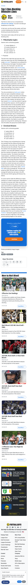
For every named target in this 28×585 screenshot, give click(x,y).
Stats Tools (18, 551)
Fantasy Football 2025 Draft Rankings (19, 482)
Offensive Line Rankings (10, 293)
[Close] (25, 572)
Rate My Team (17, 490)
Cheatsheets (4, 547)
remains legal (21, 67)
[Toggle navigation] (25, 1)
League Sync (4, 537)
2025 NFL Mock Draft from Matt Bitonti (12, 417)
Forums (17, 565)
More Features (14, 514)
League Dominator (6, 542)
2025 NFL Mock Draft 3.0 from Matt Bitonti (13, 357)
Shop (16, 558)
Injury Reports (4, 568)
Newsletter (4, 563)
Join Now (18, 1)
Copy (5, 262)
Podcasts (3, 561)
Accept (19, 581)
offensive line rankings (7, 23)
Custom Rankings (5, 544)
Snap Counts (18, 549)
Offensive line (9, 254)
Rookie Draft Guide (6, 565)
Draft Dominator (5, 540)
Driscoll (10, 101)
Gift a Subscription (20, 563)
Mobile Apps (18, 561)
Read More (21, 306)
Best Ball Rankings (20, 544)
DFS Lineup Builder (20, 537)
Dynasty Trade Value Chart (20, 540)
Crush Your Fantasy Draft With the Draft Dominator (19, 474)
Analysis (3, 254)
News (2, 558)
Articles (3, 6)
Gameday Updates (18, 505)
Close (24, 581)
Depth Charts (18, 546)
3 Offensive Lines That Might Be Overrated (12, 448)
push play (7, 62)
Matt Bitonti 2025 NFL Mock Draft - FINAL (13, 326)
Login (14, 226)
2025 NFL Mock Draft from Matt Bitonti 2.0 (12, 387)
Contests (17, 568)
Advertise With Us (19, 556)
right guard (18, 92)
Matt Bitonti (10, 17)
